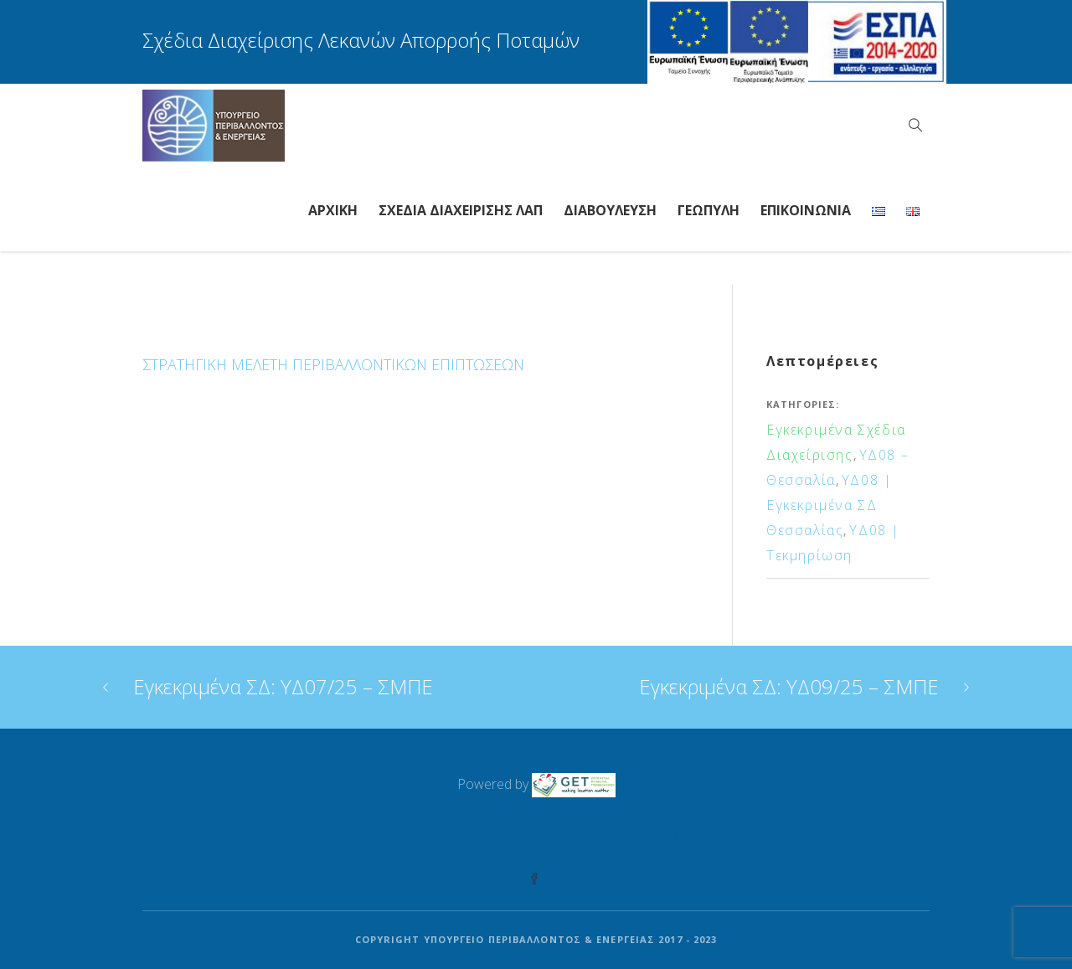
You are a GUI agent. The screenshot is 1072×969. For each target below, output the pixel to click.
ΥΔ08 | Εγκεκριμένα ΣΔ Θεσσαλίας (829, 505)
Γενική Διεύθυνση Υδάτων (364, 837)
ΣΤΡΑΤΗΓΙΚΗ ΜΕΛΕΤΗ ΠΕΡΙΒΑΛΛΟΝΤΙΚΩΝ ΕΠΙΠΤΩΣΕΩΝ (333, 364)
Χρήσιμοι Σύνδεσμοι (539, 837)
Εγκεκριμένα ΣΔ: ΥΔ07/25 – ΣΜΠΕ (283, 686)
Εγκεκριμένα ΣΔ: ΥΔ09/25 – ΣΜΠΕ (789, 686)
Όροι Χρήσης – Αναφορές (711, 837)
